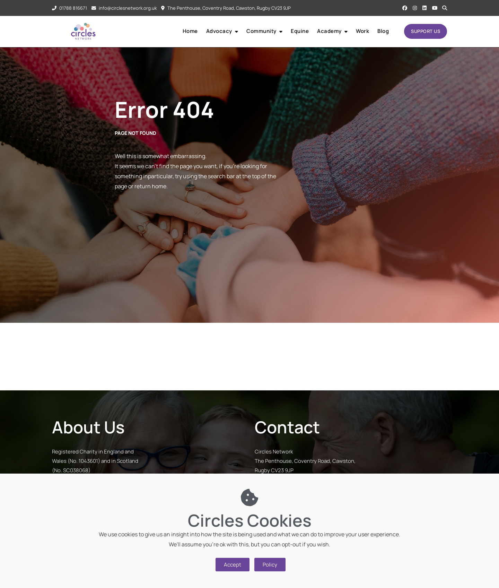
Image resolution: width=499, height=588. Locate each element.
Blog (383, 31)
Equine (300, 31)
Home (190, 31)
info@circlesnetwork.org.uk (124, 8)
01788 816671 (69, 8)
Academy (329, 31)
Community (261, 31)
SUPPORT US (425, 31)
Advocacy (219, 31)
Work (362, 31)
